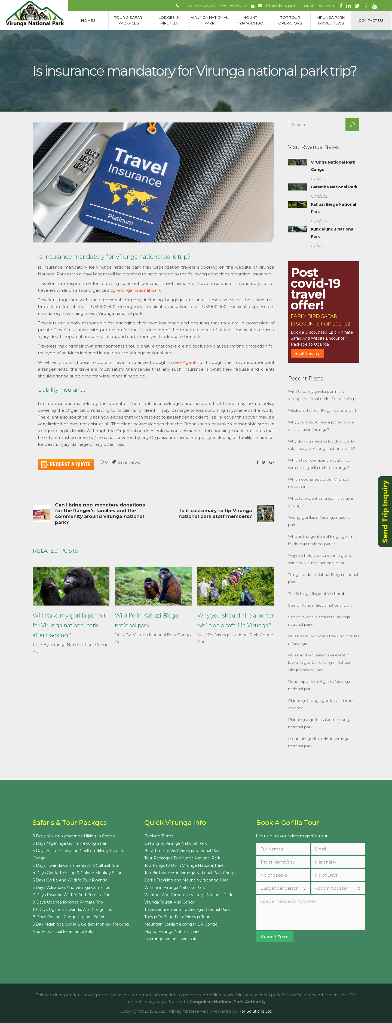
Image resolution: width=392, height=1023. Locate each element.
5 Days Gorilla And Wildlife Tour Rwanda (70, 880)
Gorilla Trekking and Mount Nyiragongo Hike (186, 880)
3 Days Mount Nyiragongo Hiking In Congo (74, 836)
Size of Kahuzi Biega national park (320, 605)
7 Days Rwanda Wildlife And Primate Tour (72, 894)
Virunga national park (139, 290)
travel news (128, 462)
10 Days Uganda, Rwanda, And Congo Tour (73, 909)
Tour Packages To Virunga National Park (182, 858)
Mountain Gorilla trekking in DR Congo (181, 924)
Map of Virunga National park (172, 931)
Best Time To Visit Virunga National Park (182, 850)
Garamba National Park (334, 187)
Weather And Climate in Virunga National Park (188, 894)
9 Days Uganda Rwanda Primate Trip (68, 902)
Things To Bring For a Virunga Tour (176, 916)
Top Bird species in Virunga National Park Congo (190, 872)
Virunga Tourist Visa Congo (169, 902)
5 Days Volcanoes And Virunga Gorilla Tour (72, 887)
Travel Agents (183, 362)
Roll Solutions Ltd (255, 1011)
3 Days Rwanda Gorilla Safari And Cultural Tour (76, 865)
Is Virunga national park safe (171, 938)
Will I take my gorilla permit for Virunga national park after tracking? (69, 625)
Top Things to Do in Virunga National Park (183, 865)
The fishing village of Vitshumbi (317, 593)
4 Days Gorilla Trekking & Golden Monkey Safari (77, 872)
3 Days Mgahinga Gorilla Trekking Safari (70, 843)
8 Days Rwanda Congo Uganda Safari (68, 916)
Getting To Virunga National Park (175, 843)
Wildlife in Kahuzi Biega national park (322, 410)
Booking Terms (158, 836)
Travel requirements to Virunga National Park (187, 909)
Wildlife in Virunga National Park (174, 887)
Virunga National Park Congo (80, 644)
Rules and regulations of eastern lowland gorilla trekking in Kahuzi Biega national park (319, 662)
